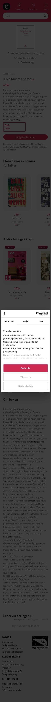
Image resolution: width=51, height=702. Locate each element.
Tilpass (25, 377)
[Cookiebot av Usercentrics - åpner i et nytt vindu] (36, 313)
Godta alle (26, 368)
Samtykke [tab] (9, 321)
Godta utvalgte (25, 386)
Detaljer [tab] (25, 321)
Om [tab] (42, 321)
